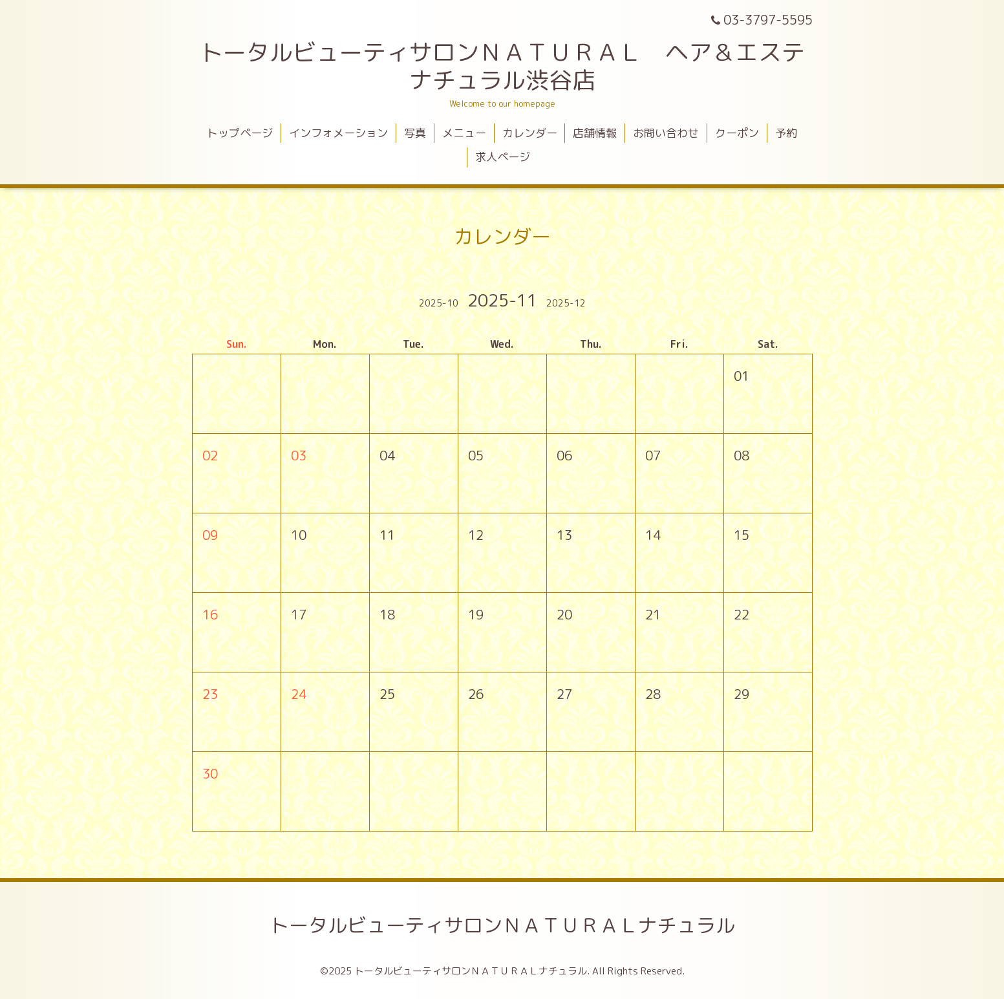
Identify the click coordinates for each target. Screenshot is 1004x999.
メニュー (464, 132)
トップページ (240, 132)
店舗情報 (595, 132)
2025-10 (438, 303)
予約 (786, 132)
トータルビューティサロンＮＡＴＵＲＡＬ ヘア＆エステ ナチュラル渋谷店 (514, 66)
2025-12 (566, 303)
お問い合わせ (666, 132)
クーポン (737, 132)
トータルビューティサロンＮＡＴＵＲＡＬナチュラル (502, 925)
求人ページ (502, 156)
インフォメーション (338, 132)
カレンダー (529, 132)
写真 (415, 132)
